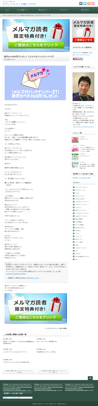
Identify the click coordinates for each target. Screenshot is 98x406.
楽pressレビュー (43, 10)
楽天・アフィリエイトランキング (81, 54)
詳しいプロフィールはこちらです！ (84, 126)
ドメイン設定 (79, 242)
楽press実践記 (63, 328)
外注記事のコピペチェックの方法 (46, 352)
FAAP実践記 (78, 222)
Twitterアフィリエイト (81, 216)
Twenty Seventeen (79, 199)
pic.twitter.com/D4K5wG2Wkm (16, 274)
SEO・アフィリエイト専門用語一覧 (47, 341)
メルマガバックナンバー (13, 15)
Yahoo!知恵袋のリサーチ (82, 256)
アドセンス (78, 236)
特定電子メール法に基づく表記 (81, 177)
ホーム (7, 10)
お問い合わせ (85, 10)
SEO (76, 259)
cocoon (77, 193)
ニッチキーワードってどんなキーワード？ (15, 352)
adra (76, 250)
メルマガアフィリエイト (82, 213)
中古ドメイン (79, 239)
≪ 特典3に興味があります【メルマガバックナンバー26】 (19, 371)
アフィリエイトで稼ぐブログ (19, 4)
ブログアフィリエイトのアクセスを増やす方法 (16, 362)
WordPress (78, 230)
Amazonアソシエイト (81, 248)
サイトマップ (64, 10)
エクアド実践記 (79, 225)
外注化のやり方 (79, 227)
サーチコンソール (80, 190)
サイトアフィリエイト (81, 187)
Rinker (77, 245)
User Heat (77, 253)
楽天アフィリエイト (80, 210)
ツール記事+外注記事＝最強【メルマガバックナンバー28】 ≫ (53, 371)
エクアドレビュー (80, 196)
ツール (77, 233)
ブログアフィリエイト (81, 204)
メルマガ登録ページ (22, 10)
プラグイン (78, 207)
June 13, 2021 (34, 278)
